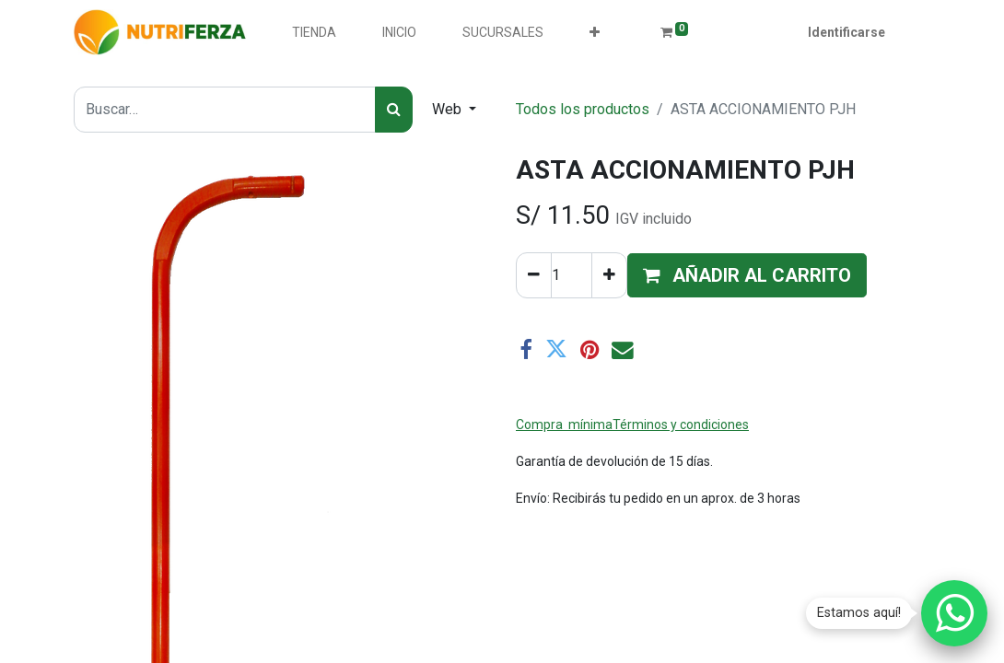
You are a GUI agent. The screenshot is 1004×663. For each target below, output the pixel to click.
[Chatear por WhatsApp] (954, 613)
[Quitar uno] (534, 275)
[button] (594, 33)
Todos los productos (582, 109)
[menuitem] (314, 33)
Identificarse (846, 32)
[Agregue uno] (609, 275)
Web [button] (448, 109)
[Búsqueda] (394, 110)
